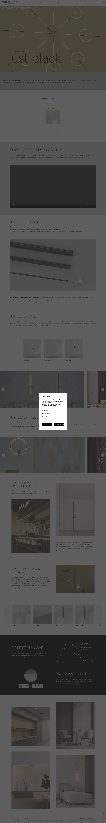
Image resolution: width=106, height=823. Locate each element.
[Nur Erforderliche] (65, 395)
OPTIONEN (47, 424)
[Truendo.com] (53, 427)
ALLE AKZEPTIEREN (59, 424)
